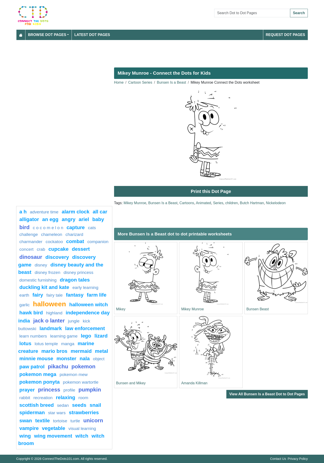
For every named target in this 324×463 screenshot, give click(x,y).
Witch (81, 436)
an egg (50, 219)
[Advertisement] (151, 52)
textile (42, 420)
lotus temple (46, 343)
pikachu (58, 366)
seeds (79, 405)
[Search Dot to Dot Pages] (252, 13)
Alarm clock (75, 212)
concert (26, 249)
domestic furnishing (37, 280)
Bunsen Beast (257, 309)
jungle (73, 321)
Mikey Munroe (135, 203)
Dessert (81, 249)
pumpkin (90, 390)
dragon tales (75, 280)
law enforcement (85, 328)
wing (25, 436)
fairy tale (54, 295)
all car (100, 212)
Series (218, 203)
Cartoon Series (140, 82)
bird (24, 227)
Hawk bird (31, 312)
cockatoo (54, 241)
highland (54, 313)
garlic (24, 304)
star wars (57, 412)
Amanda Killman (194, 383)
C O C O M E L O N (48, 227)
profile (69, 390)
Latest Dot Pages (92, 35)
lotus (25, 343)
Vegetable (53, 428)
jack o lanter (49, 321)
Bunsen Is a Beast (171, 82)
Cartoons (186, 203)
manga (67, 343)
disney (41, 265)
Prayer (27, 390)
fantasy (74, 295)
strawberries (84, 412)
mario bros (54, 351)
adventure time (44, 212)
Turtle (75, 420)
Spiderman (32, 412)
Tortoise (60, 420)
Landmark (50, 328)
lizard (101, 336)
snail (95, 405)
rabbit (24, 397)
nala (85, 358)
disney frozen (47, 272)
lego (86, 336)
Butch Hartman (252, 203)
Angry (68, 219)
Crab (41, 249)
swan (25, 420)
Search (299, 13)
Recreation (42, 397)
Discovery (57, 257)
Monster (66, 358)
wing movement (53, 436)
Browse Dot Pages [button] (47, 35)
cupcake (58, 249)
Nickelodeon (276, 203)
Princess (49, 390)
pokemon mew (74, 374)
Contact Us (278, 459)
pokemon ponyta (39, 382)
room (83, 397)
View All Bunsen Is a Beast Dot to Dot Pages (267, 394)
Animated (203, 203)
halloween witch (88, 304)
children (231, 203)
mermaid (81, 351)
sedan (63, 405)
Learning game (64, 336)
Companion (97, 241)
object (98, 358)
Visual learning (82, 428)
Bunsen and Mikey (131, 383)
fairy (37, 295)
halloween (49, 304)
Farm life (96, 295)
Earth (24, 295)
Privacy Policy (298, 459)
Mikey (121, 309)
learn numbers (33, 336)
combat (75, 241)
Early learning (85, 287)
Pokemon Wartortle (81, 382)
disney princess (78, 272)
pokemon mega (37, 374)
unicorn (93, 420)
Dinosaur (30, 257)
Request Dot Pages (285, 35)
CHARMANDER (30, 241)
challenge (28, 234)
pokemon (84, 366)
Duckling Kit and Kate (44, 287)
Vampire (29, 428)
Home (119, 82)
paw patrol (32, 366)
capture (76, 227)
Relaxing (65, 397)
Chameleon (51, 234)
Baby (98, 219)
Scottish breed (36, 405)
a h (23, 212)
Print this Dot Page (211, 191)
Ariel (84, 219)
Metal (101, 351)
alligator (29, 219)
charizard (74, 234)
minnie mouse (36, 358)
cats (92, 227)
